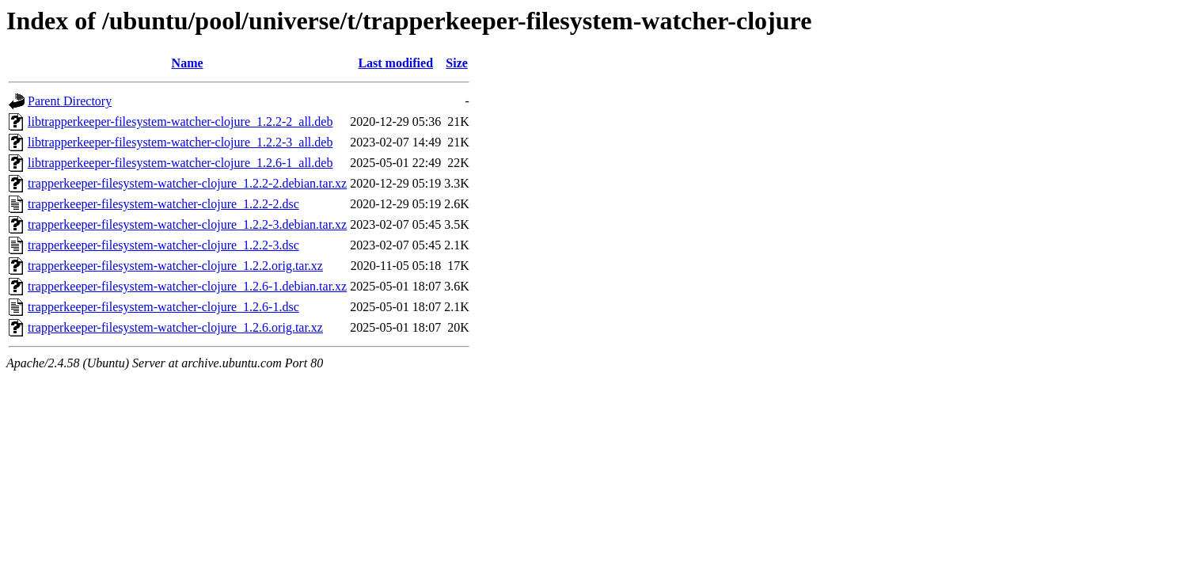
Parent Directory (70, 101)
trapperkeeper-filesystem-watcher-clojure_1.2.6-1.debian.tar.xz (187, 286)
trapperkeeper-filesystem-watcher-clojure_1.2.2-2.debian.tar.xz (187, 183)
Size (457, 63)
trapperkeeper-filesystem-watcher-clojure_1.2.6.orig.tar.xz (175, 327)
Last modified (395, 63)
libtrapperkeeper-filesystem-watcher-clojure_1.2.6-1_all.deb (180, 162)
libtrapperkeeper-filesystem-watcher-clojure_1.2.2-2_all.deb (180, 121)
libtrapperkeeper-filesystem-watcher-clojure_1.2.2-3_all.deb (180, 142)
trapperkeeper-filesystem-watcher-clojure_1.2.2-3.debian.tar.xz (187, 224)
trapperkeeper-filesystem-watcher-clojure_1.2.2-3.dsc (163, 245)
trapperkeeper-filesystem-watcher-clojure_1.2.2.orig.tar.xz (175, 265)
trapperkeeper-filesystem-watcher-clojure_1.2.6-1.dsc (163, 307)
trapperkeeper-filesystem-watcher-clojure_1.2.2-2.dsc (163, 204)
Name (187, 63)
